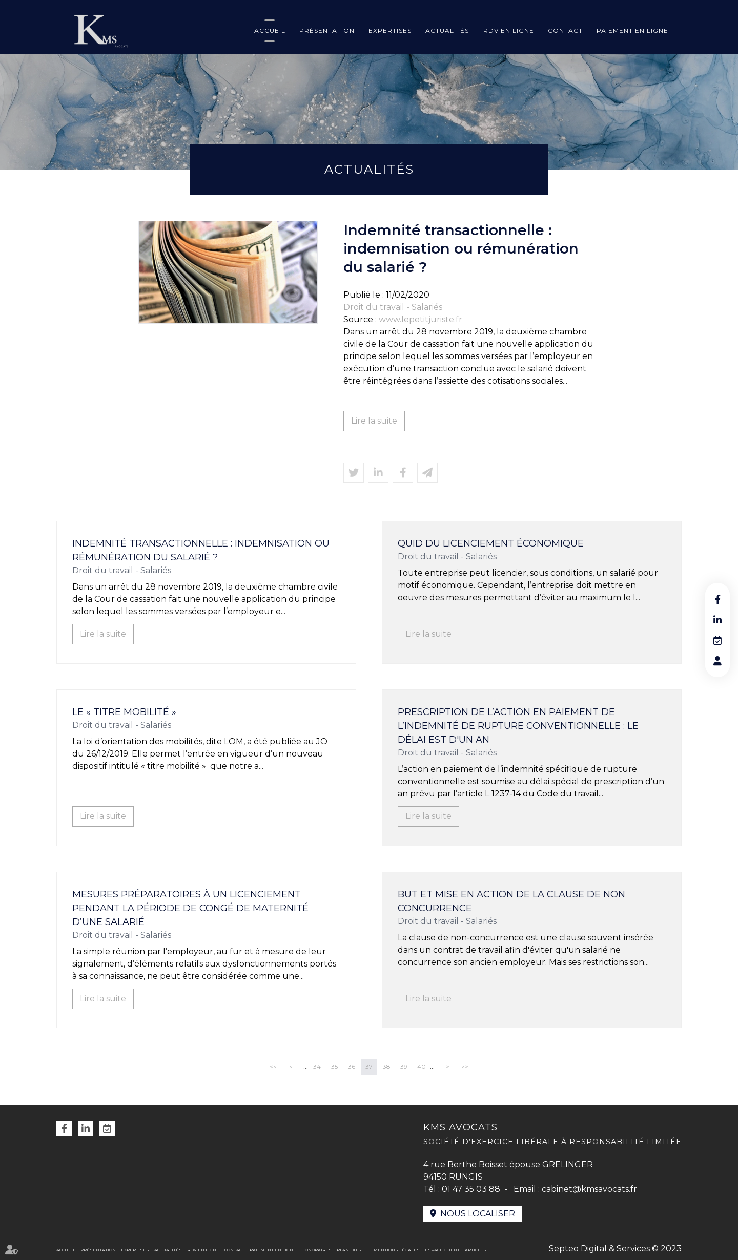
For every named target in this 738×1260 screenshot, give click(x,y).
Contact (565, 30)
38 (387, 1066)
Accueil (269, 30)
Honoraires (316, 1249)
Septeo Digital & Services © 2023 (615, 1248)
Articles (475, 1249)
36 (351, 1066)
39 (403, 1066)
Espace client (442, 1249)
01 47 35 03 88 (471, 1189)
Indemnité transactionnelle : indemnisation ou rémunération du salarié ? (201, 550)
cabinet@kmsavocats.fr (589, 1189)
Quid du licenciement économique (491, 543)
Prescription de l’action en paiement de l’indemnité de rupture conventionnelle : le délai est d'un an (518, 725)
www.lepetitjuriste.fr (420, 319)
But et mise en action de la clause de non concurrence (511, 901)
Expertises (390, 30)
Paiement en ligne (632, 30)
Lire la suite (374, 421)
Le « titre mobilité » (124, 712)
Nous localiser (477, 1214)
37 (369, 1066)
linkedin (717, 620)
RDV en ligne (508, 30)
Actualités (447, 30)
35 (334, 1066)
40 (421, 1066)
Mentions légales (397, 1249)
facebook (717, 599)
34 (317, 1066)
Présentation (327, 30)
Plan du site (352, 1249)
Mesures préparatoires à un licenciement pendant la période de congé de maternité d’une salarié (190, 908)
